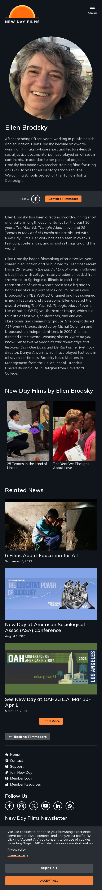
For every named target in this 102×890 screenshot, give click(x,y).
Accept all (49, 880)
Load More (51, 721)
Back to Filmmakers (28, 737)
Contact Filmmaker (63, 199)
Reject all (49, 868)
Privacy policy (17, 849)
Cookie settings (18, 855)
